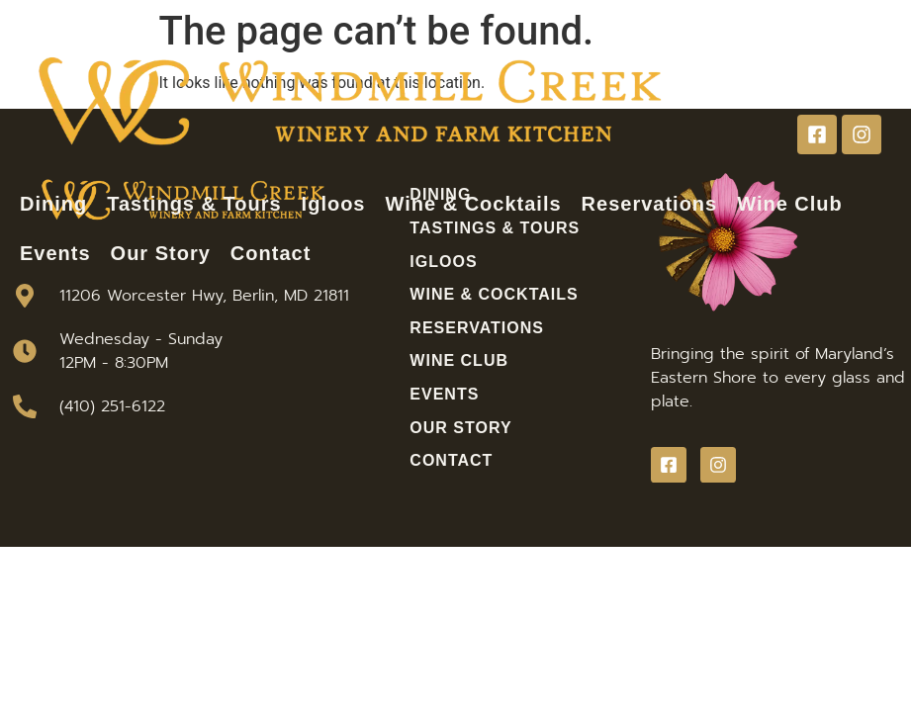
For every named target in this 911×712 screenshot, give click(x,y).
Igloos (334, 204)
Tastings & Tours (194, 204)
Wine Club (790, 204)
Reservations (650, 204)
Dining (53, 204)
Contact (270, 253)
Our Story (161, 253)
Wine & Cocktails (474, 204)
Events (55, 253)
